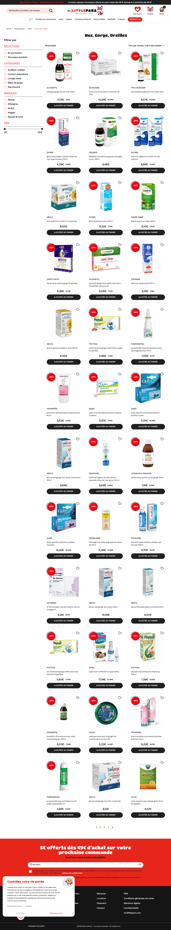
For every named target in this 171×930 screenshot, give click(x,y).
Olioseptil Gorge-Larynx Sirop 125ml (61, 92)
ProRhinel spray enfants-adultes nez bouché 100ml (146, 543)
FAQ (126, 893)
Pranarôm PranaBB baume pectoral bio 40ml (63, 414)
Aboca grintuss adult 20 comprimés (62, 221)
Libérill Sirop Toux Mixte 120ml (143, 221)
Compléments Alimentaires (45, 19)
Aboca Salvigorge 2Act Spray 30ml (103, 607)
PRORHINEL (94, 473)
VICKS (134, 797)
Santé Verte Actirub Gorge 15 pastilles (62, 283)
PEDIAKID (93, 152)
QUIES (91, 408)
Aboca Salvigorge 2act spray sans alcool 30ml (63, 479)
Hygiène (69, 19)
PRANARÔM (52, 408)
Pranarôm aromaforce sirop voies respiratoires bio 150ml (61, 737)
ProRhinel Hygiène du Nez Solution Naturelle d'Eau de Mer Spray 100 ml (104, 479)
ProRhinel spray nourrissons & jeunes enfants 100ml (146, 737)
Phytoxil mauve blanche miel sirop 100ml (145, 673)
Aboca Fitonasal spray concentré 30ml (147, 607)
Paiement (101, 903)
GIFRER (50, 152)
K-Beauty (121, 19)
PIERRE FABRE (137, 217)
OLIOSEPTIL (52, 88)
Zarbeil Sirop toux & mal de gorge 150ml (147, 477)
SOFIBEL (135, 152)
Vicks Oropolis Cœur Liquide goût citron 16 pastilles (147, 802)
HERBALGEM (94, 538)
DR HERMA (51, 603)
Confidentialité (131, 908)
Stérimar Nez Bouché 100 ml (143, 283)
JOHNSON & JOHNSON (141, 473)
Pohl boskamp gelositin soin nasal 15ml (147, 92)
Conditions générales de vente (139, 898)
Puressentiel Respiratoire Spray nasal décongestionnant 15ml (146, 349)
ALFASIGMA (94, 88)
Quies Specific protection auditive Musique (61, 543)
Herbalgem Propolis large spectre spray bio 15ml (105, 543)
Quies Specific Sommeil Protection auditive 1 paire (145, 414)
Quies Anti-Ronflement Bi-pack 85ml (104, 671)
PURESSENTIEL (137, 344)
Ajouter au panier (63, 105)
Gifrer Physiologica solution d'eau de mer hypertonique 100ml (62, 158)
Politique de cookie (14, 906)
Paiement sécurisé (36, 926)
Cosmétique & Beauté (83, 19)
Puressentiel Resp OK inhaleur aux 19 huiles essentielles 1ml (62, 802)
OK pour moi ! (56, 913)
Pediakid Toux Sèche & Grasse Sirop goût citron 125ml (105, 158)
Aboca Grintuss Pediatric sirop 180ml (62, 348)
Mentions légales (132, 903)
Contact (101, 908)
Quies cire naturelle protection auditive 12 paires (105, 414)
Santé (61, 19)
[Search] (30, 11)
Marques (111, 19)
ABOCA (50, 217)
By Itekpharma (115, 926)
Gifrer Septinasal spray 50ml (100, 221)
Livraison (101, 898)
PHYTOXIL (93, 344)
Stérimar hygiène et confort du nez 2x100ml (145, 158)
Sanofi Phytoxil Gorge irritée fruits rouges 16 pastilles (105, 349)
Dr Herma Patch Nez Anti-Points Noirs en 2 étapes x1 (63, 608)
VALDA (92, 732)
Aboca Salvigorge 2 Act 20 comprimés (105, 801)
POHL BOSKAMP (138, 88)
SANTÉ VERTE (53, 279)
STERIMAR (135, 279)
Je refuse (28, 906)
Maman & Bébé (99, 19)
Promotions (135, 19)
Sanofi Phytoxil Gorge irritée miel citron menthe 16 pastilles (63, 673)
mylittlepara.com (132, 912)
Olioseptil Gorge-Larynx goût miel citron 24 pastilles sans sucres (105, 284)
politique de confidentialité (72, 873)
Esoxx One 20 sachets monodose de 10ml (104, 93)
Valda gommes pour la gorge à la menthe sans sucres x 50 (102, 737)
